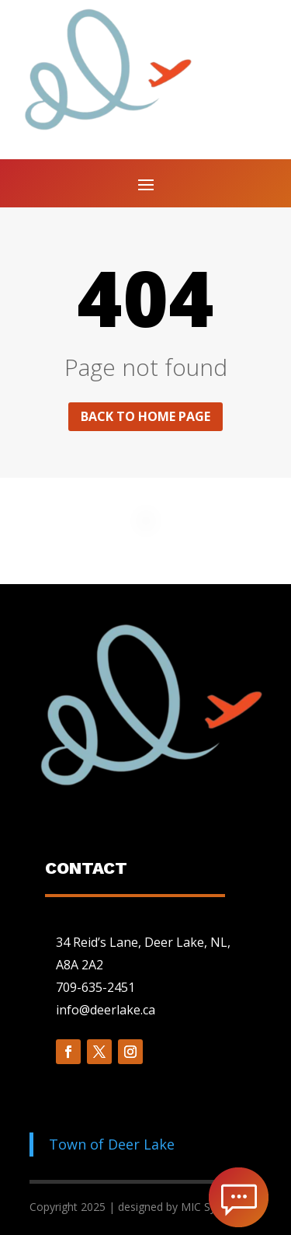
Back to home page (145, 416)
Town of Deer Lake (112, 1144)
